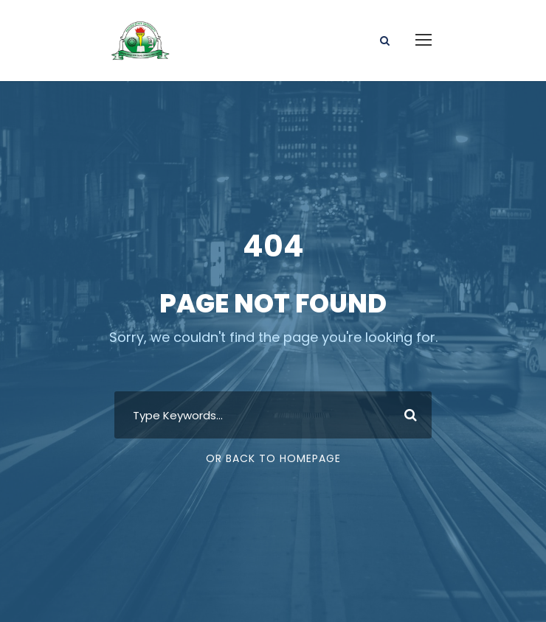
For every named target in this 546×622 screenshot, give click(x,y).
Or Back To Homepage (273, 458)
